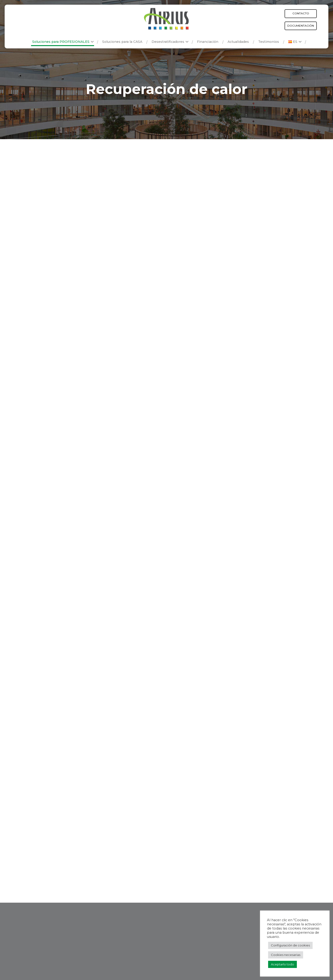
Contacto (300, 13)
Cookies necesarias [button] (285, 955)
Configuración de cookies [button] (290, 945)
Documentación (300, 25)
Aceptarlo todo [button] (282, 964)
